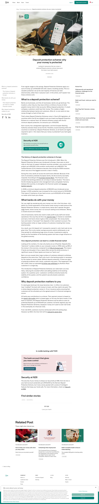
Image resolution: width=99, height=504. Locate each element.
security (23, 399)
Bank (18, 2)
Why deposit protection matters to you (8, 110)
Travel (27, 2)
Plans (14, 2)
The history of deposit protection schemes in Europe (9, 93)
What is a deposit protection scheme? (9, 87)
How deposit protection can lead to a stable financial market (9, 104)
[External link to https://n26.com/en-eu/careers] (27, 482)
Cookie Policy (6, 501)
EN (91, 2)
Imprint (17, 501)
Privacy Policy (12, 501)
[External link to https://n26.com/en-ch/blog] (57, 477)
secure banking (29, 399)
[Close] (95, 487)
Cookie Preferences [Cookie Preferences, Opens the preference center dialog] (83, 491)
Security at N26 (6, 114)
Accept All (83, 498)
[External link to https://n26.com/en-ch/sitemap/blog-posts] (42, 479)
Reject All (83, 494)
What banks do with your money (9, 99)
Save (22, 2)
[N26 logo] (8, 476)
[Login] (71, 2)
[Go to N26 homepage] (7, 2)
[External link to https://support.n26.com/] (42, 477)
